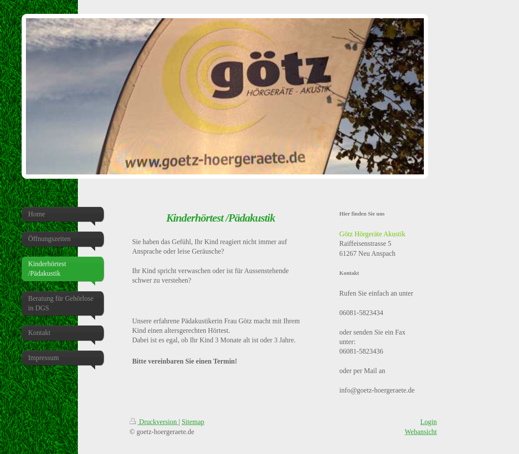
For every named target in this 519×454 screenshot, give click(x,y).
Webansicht (421, 431)
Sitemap (193, 421)
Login (428, 421)
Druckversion (154, 421)
